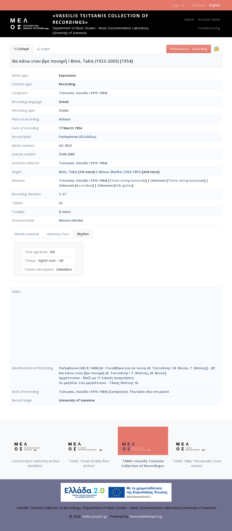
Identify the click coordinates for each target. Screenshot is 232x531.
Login (177, 5)
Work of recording (25, 391)
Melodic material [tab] (26, 234)
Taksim (17, 203)
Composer (19, 93)
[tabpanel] (48, 262)
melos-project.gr (94, 516)
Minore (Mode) (71, 220)
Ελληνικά (198, 5)
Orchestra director (25, 163)
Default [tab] (21, 49)
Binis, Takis (68, 172)
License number (23, 154)
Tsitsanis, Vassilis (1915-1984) (83, 93)
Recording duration (26, 194)
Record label (21, 137)
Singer (16, 172)
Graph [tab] (43, 49)
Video (16, 291)
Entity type (20, 75)
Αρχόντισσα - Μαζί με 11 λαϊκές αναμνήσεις (96, 378)
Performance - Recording (188, 49)
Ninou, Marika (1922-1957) (120, 172)
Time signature (36, 252)
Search (189, 19)
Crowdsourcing (209, 28)
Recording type (23, 110)
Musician (18, 180)
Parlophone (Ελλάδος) (77, 137)
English (214, 5)
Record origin (22, 400)
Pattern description (39, 269)
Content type (22, 84)
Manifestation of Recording (32, 368)
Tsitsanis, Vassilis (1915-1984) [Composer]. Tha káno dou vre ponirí (114, 391)
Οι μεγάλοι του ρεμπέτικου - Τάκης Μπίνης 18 (98, 383)
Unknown (158, 180)
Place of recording (25, 119)
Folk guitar (123, 185)
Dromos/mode (23, 220)
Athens (65, 119)
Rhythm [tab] (83, 234)
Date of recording (25, 128)
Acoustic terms (209, 19)
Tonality (18, 212)
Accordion (84, 185)
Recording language (27, 102)
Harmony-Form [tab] (57, 234)
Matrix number (23, 145)
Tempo (30, 260)
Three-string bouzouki (127, 180)
